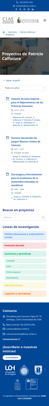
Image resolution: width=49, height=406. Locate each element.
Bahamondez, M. (31, 125)
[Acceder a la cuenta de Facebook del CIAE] (16, 9)
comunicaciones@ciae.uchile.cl (21, 334)
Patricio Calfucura (27, 32)
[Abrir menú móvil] (44, 20)
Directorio (12, 32)
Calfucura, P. (18, 120)
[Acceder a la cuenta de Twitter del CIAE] (20, 9)
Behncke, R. (18, 125)
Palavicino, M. (19, 117)
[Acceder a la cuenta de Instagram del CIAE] (29, 9)
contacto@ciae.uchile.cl (17, 328)
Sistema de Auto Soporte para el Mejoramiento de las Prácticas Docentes (27, 102)
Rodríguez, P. (29, 122)
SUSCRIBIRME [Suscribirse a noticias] (12, 357)
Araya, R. (19, 122)
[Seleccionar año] (24, 88)
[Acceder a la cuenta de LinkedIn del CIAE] (33, 9)
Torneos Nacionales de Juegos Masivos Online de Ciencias (25, 141)
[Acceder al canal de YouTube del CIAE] (24, 9)
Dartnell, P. (28, 120)
